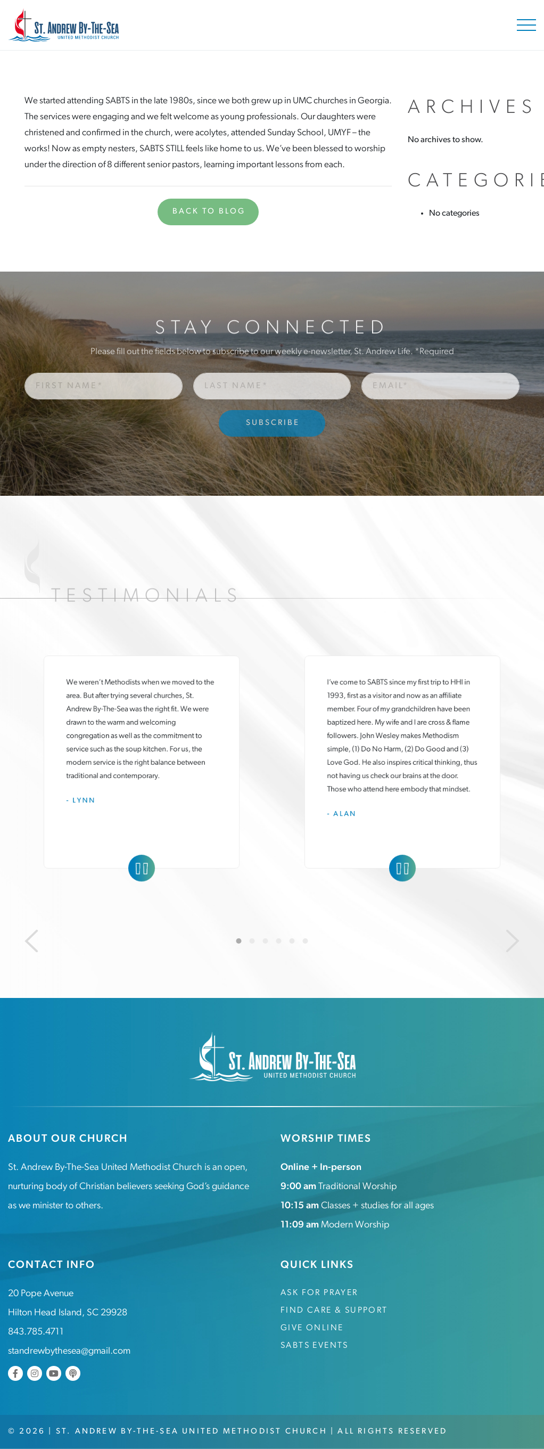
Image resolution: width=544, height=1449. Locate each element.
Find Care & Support (334, 1310)
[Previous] (31, 941)
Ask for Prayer (319, 1293)
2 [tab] (252, 941)
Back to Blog (208, 212)
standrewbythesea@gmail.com (69, 1351)
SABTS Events (315, 1345)
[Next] (513, 941)
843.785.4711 (36, 1332)
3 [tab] (265, 941)
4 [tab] (279, 941)
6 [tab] (305, 941)
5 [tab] (292, 941)
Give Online (312, 1328)
